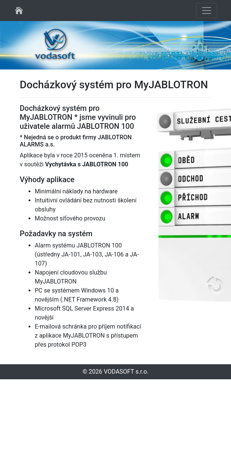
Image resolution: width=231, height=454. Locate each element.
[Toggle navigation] (206, 10)
